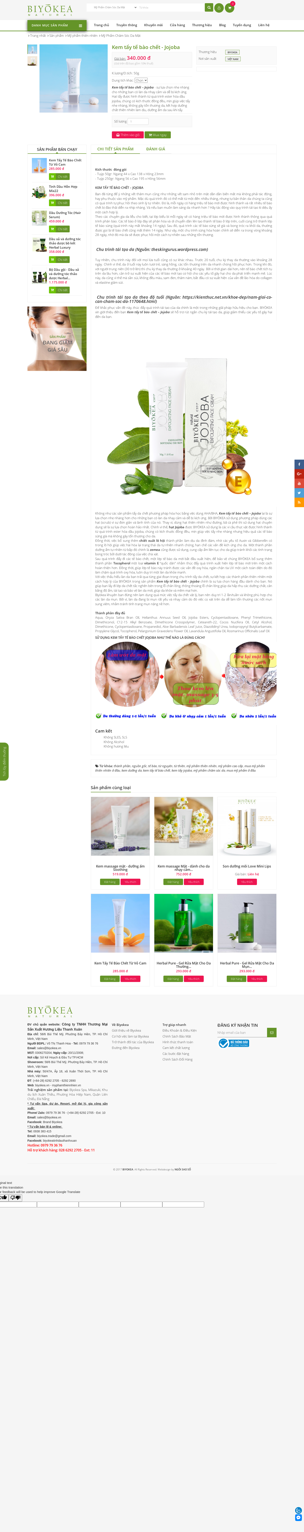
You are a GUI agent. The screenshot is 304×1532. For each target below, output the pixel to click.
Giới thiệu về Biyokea (126, 1278)
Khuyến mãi (153, 25)
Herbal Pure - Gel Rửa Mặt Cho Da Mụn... (247, 1213)
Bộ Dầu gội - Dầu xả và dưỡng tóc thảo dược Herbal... (64, 273)
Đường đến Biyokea (126, 1295)
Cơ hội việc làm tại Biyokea (130, 1284)
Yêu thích (130, 1129)
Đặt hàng (109, 1129)
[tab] (115, 149)
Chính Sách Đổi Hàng (178, 1307)
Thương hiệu (202, 25)
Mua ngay (158, 135)
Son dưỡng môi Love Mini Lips (247, 1114)
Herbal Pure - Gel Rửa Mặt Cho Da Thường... (184, 1213)
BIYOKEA (232, 52)
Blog (222, 25)
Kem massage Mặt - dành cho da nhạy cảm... (184, 1116)
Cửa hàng (177, 25)
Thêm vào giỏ (128, 135)
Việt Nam (232, 59)
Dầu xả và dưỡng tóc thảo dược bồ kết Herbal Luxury (65, 243)
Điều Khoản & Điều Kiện (180, 1278)
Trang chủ (101, 25)
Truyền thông (126, 25)
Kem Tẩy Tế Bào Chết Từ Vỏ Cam (65, 162)
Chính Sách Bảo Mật (177, 1284)
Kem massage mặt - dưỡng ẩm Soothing (120, 1116)
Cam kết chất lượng (176, 1295)
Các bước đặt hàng (176, 1301)
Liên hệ (264, 25)
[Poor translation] (15, 1445)
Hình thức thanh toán (178, 1290)
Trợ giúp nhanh (174, 1272)
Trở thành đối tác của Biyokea (133, 1290)
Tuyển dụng (242, 25)
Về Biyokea (120, 1272)
